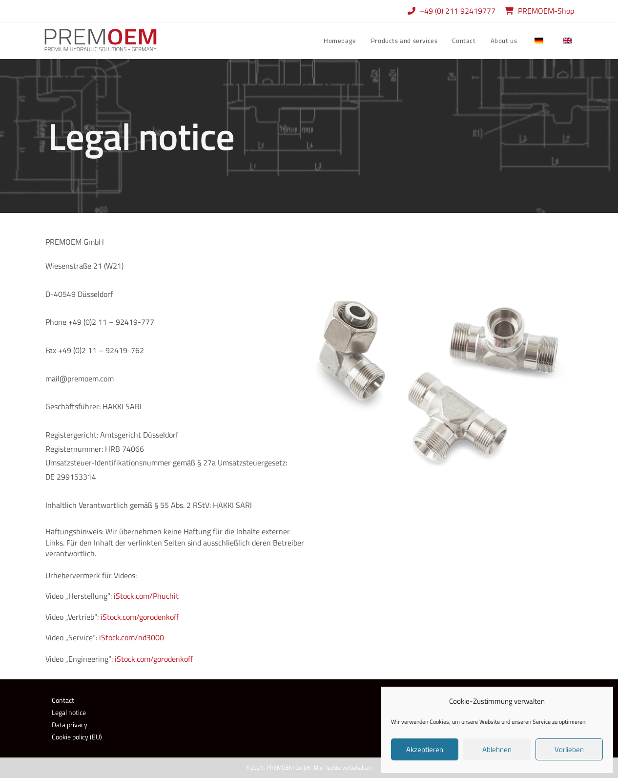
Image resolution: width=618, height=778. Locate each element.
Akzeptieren (424, 749)
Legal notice (69, 712)
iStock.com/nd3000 (131, 637)
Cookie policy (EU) (77, 737)
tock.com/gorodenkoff (157, 659)
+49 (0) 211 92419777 (458, 11)
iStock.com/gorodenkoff (140, 617)
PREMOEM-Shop (546, 11)
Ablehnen (497, 749)
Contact (63, 700)
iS (118, 659)
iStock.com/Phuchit (146, 596)
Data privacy (69, 724)
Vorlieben (569, 749)
